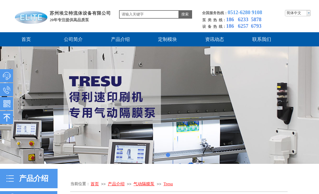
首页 (26, 39)
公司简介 (73, 39)
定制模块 (167, 39)
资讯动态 (214, 39)
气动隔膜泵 (143, 184)
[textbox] (149, 14)
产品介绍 (120, 39)
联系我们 (261, 39)
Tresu (168, 184)
